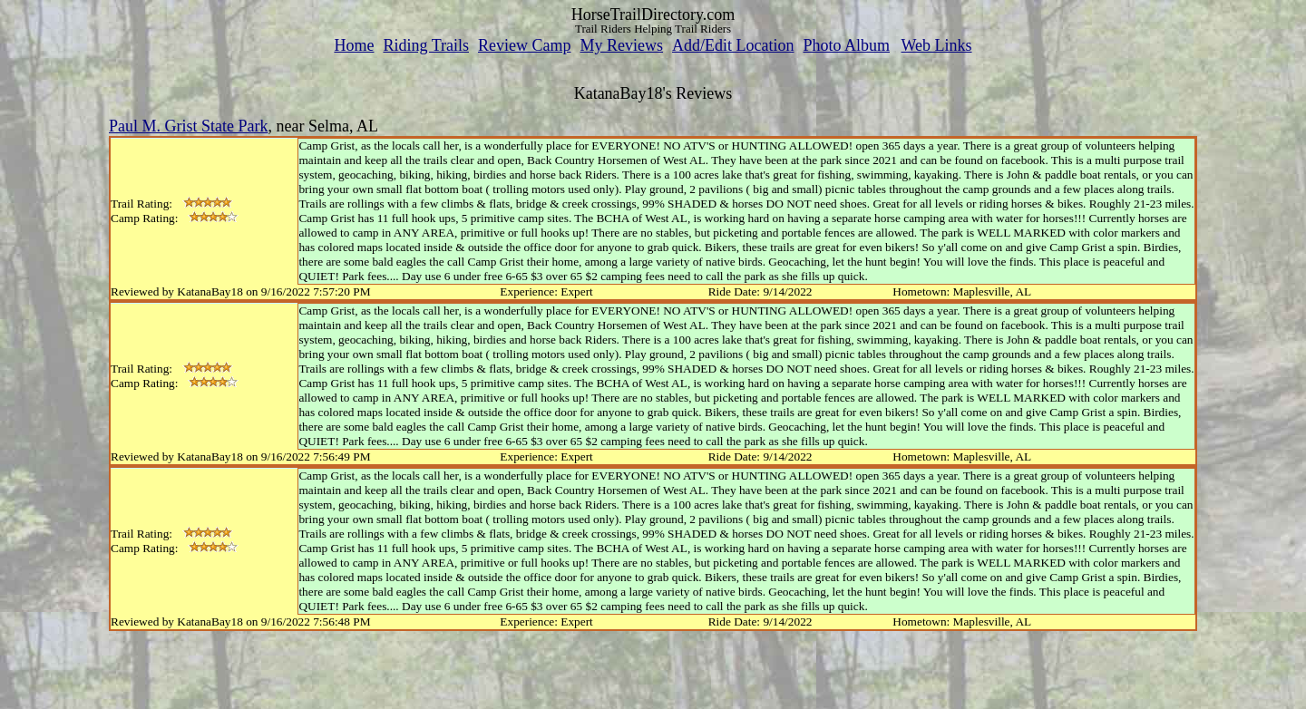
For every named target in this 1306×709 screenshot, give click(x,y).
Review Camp (524, 45)
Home (354, 45)
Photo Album (846, 45)
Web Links (937, 45)
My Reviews (621, 45)
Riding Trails (426, 45)
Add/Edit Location (733, 45)
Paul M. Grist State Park (188, 126)
